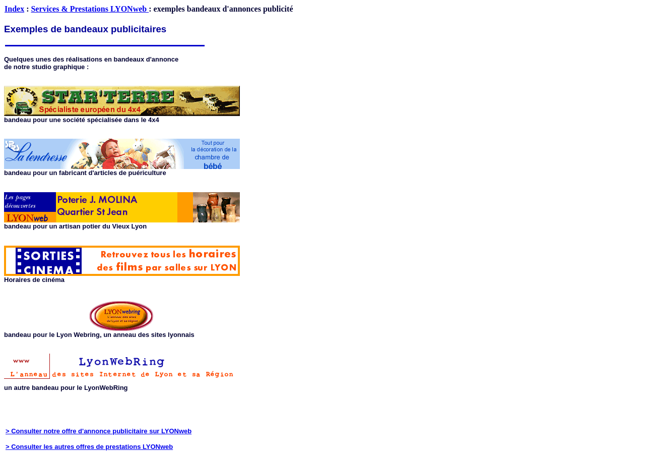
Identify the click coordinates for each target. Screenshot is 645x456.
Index (14, 9)
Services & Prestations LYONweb (90, 9)
